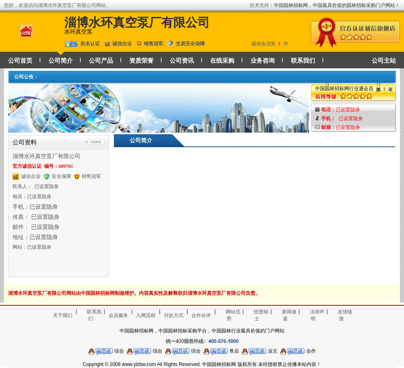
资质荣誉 (141, 60)
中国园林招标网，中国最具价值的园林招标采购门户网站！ (337, 5)
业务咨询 (262, 60)
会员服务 (118, 315)
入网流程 (146, 315)
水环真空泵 (78, 32)
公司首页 (20, 60)
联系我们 (303, 60)
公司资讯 (182, 60)
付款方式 (173, 315)
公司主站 (384, 60)
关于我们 (62, 315)
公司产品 (101, 60)
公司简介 (60, 60)
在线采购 (222, 60)
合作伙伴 (201, 315)
